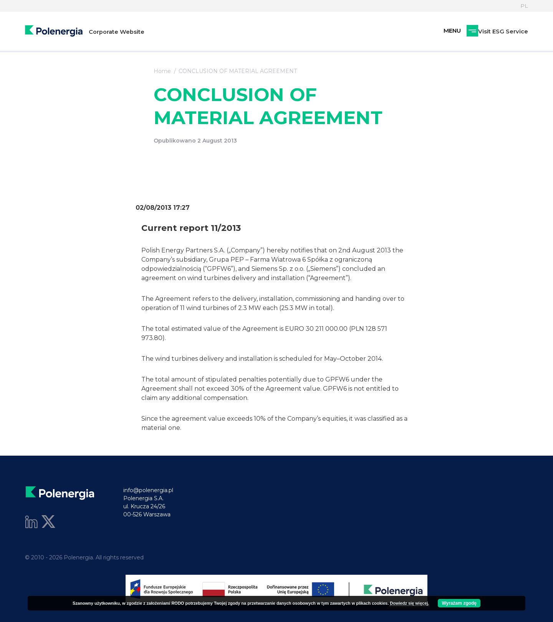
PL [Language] (524, 5)
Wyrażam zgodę (459, 603)
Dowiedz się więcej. (409, 603)
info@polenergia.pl (148, 490)
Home (162, 71)
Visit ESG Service (463, 31)
